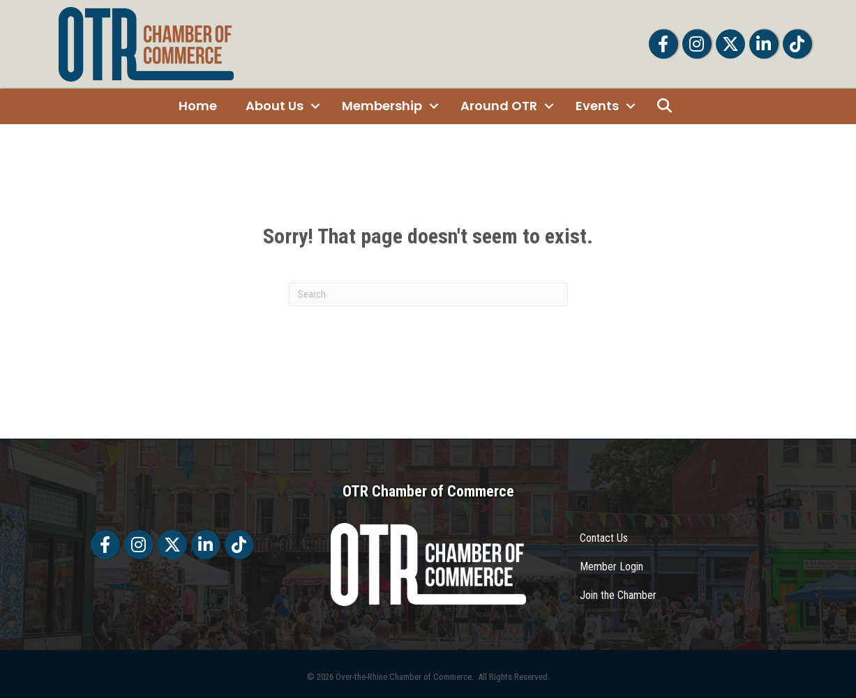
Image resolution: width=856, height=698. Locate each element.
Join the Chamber (618, 595)
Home (198, 105)
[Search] (428, 294)
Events (597, 105)
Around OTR (498, 105)
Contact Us (604, 538)
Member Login (611, 566)
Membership (382, 105)
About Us (274, 105)
